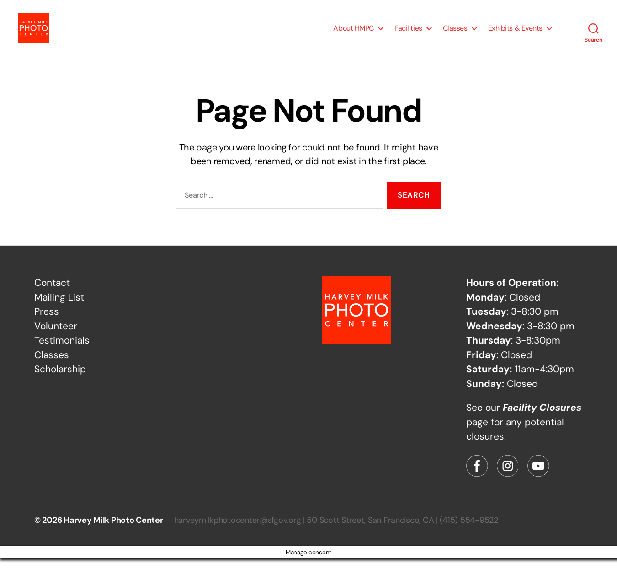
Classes (455, 33)
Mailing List (59, 307)
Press (46, 322)
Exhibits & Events (515, 33)
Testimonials (62, 350)
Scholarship (60, 379)
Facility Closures (542, 418)
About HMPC (353, 33)
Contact (52, 293)
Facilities (408, 33)
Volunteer (55, 336)
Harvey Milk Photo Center (113, 530)
